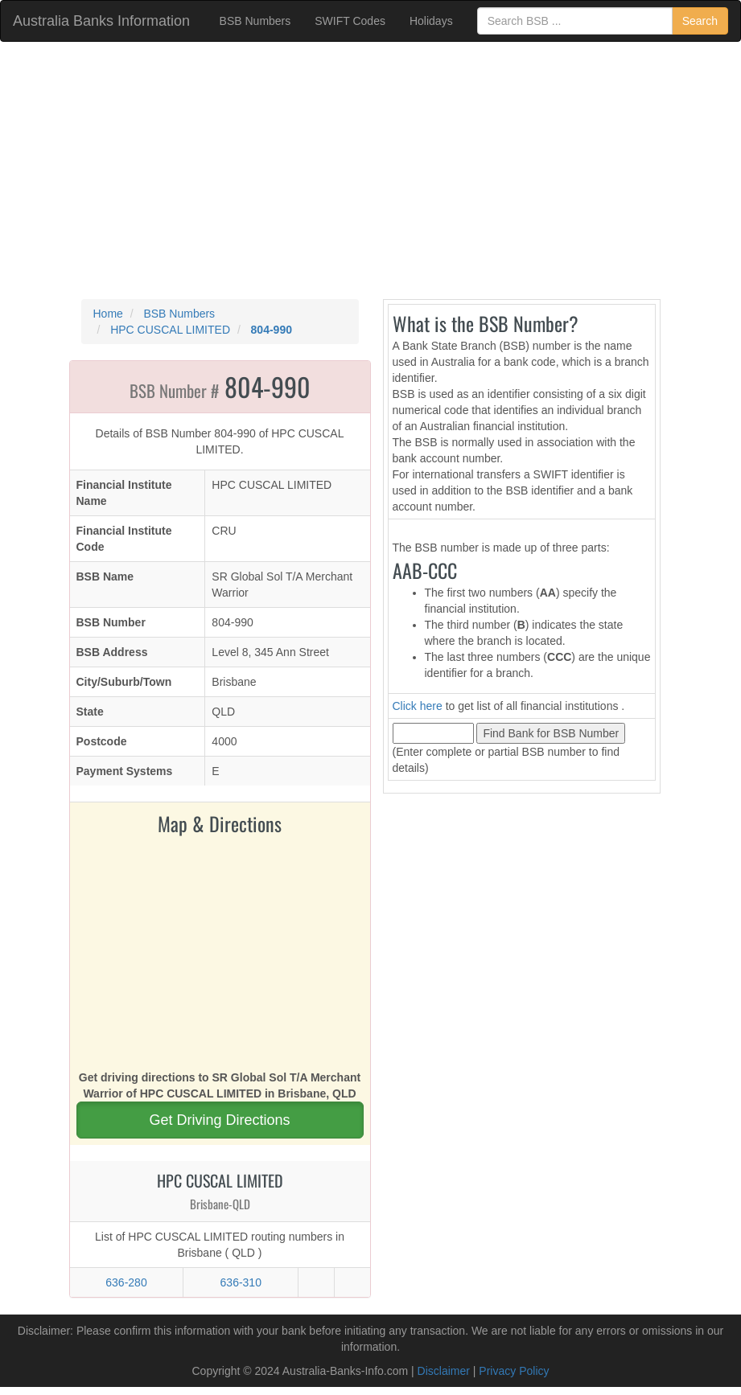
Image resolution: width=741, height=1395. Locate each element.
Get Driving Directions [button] (219, 1120)
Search (700, 20)
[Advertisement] (370, 170)
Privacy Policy (514, 1370)
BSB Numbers (255, 20)
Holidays (431, 20)
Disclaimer (444, 1370)
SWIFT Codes (350, 20)
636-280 (125, 1282)
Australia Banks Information (101, 21)
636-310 (240, 1282)
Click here (418, 706)
